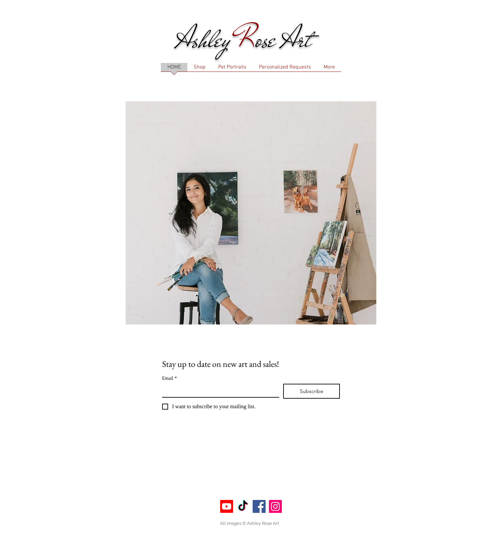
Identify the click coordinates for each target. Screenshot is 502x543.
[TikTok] (242, 506)
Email (169, 378)
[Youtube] (226, 506)
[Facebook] (259, 506)
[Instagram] (275, 506)
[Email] (218, 390)
